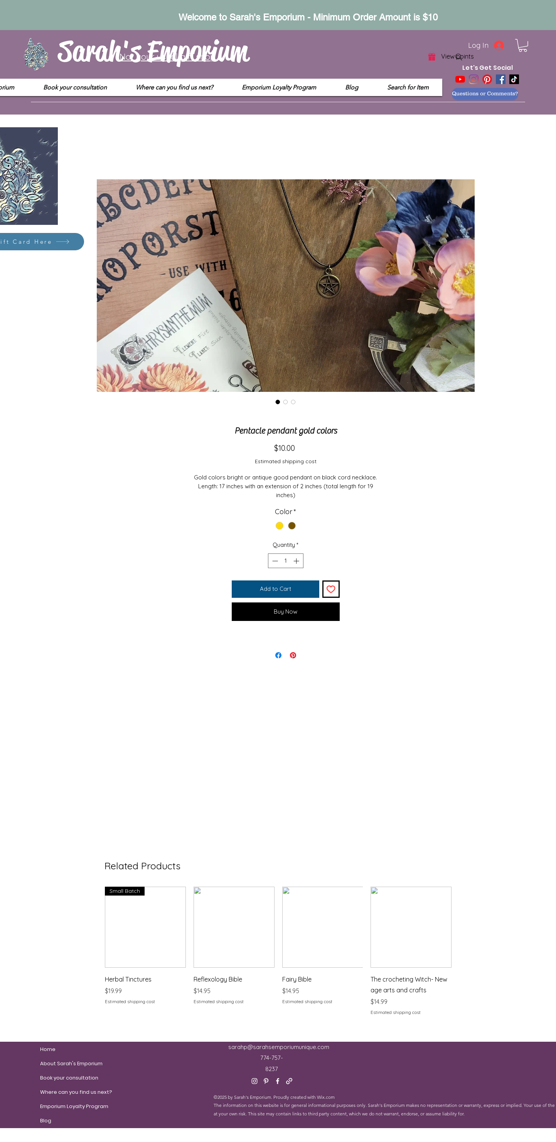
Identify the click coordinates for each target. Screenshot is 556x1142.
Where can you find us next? (58, 1092)
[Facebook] (500, 79)
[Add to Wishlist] (331, 589)
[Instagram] (473, 79)
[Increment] (297, 561)
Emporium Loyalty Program (58, 1106)
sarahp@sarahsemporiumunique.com (278, 1047)
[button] (523, 45)
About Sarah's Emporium (58, 1063)
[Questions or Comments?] (485, 94)
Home (48, 1049)
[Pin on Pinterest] (293, 655)
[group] (278, 956)
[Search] (459, 57)
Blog (45, 1120)
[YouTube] (460, 79)
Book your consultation (58, 1077)
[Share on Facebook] (278, 655)
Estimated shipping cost (286, 461)
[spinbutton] (285, 561)
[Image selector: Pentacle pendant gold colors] (278, 402)
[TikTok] (514, 79)
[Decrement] (274, 561)
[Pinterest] (487, 79)
